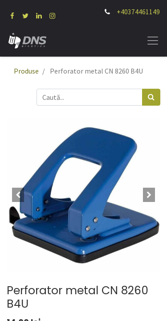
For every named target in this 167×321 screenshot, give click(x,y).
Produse (26, 70)
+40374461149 (138, 12)
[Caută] (151, 97)
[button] (18, 194)
